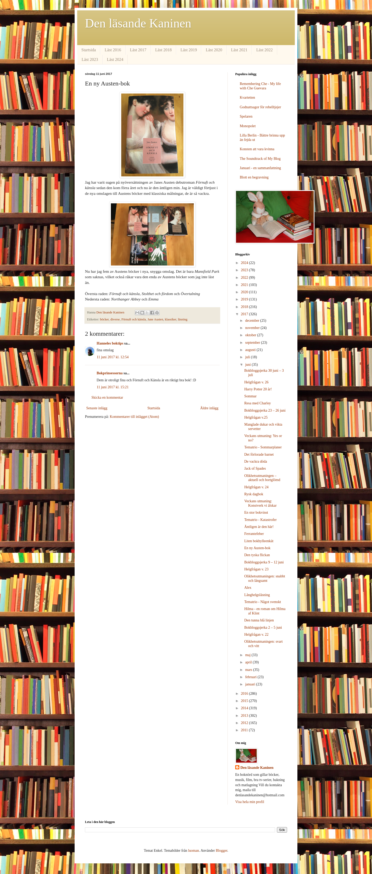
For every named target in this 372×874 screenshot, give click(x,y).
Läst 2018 (163, 50)
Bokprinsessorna (110, 373)
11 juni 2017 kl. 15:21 (113, 387)
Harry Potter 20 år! (258, 389)
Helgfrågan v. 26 (256, 382)
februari (251, 677)
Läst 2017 (138, 50)
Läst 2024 (115, 59)
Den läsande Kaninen (138, 23)
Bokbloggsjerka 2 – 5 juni (263, 627)
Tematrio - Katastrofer (260, 520)
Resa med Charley (257, 403)
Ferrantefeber (254, 534)
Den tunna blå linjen (259, 620)
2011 (245, 730)
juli (248, 357)
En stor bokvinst (256, 512)
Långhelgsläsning (257, 595)
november (252, 328)
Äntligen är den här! (259, 527)
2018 (245, 307)
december (252, 321)
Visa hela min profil (249, 802)
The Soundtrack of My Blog (260, 159)
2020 (245, 292)
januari (250, 684)
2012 (245, 723)
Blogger (221, 850)
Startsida (88, 50)
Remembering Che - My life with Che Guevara (260, 86)
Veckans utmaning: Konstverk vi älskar (260, 503)
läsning (182, 319)
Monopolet (248, 126)
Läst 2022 (264, 50)
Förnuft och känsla (133, 319)
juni (248, 365)
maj (248, 655)
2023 (245, 270)
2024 (245, 263)
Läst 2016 (113, 50)
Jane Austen (155, 319)
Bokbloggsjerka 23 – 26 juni (264, 410)
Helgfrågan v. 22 (256, 634)
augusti (250, 350)
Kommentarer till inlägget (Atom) (134, 417)
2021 (245, 285)
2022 (245, 278)
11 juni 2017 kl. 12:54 (113, 357)
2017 (245, 314)
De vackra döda (255, 461)
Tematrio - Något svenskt (262, 602)
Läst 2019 (189, 50)
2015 (245, 701)
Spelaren (246, 116)
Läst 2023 (90, 59)
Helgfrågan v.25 (256, 417)
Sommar (250, 396)
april (249, 662)
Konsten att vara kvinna (257, 149)
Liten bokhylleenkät (258, 541)
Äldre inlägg (209, 408)
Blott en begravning (254, 177)
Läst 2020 (214, 50)
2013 (245, 716)
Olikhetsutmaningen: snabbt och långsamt (264, 578)
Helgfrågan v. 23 (256, 569)
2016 (245, 694)
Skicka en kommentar (107, 397)
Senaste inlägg (96, 408)
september (253, 343)
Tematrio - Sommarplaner (263, 447)
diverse (115, 319)
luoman (193, 850)
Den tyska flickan (257, 555)
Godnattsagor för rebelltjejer (260, 107)
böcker (104, 319)
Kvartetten (247, 97)
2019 (245, 299)
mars (249, 670)
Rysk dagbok (253, 494)
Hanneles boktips (110, 343)
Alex (247, 588)
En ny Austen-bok (257, 548)
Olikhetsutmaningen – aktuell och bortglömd (262, 478)
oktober (251, 335)
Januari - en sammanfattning (260, 168)
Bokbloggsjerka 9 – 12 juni (264, 562)
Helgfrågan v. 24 (256, 487)
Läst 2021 (239, 50)
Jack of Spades (255, 468)
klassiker (170, 319)
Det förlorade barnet (259, 454)
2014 (245, 708)
